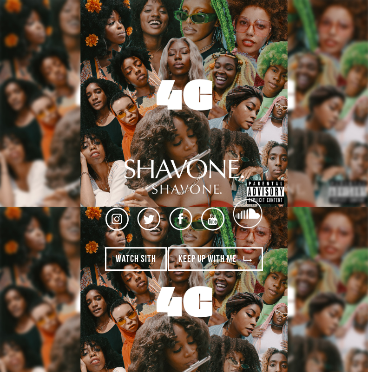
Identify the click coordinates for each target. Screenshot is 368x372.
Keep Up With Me (215, 260)
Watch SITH (136, 260)
